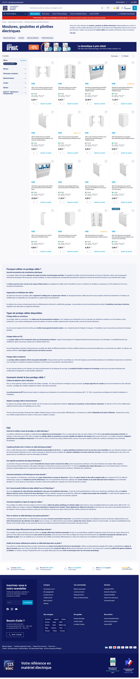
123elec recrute (48, 597)
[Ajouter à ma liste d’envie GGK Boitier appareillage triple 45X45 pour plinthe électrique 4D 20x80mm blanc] (52, 161)
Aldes (54, 625)
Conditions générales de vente (22, 646)
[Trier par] (129, 56)
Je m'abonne (27, 602)
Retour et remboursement (81, 597)
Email (9, 602)
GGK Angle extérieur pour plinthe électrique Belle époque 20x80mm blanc (123, 137)
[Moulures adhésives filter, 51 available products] (33, 38)
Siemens (53, 628)
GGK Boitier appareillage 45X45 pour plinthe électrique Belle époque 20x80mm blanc (122, 89)
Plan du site (51, 646)
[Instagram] (12, 609)
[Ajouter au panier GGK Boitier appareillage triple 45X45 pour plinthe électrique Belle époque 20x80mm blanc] (99, 103)
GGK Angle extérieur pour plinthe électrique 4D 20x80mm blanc (67, 236)
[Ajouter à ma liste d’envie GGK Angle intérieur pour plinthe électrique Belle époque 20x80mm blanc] (106, 210)
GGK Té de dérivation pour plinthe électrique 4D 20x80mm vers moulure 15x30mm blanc (95, 187)
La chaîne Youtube (79, 624)
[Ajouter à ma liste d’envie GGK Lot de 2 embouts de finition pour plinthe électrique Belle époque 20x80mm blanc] (106, 112)
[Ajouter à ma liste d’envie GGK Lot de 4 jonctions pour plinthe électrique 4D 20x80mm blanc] (52, 210)
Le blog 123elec (78, 621)
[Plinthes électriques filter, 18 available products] (47, 38)
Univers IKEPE (108, 624)
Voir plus (73, 33)
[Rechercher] (102, 8)
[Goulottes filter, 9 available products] (21, 38)
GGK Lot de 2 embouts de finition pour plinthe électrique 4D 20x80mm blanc (42, 88)
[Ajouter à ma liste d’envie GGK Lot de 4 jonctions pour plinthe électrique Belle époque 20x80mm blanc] (79, 112)
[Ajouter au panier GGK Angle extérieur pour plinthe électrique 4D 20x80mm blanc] (73, 251)
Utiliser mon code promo (111, 597)
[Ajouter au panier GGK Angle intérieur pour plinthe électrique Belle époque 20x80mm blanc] (99, 251)
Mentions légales (7, 646)
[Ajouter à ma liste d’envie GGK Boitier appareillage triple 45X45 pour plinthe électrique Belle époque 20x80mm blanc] (106, 63)
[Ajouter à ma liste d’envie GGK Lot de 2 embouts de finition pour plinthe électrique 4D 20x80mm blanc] (52, 63)
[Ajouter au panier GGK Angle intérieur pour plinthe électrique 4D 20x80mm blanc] (73, 103)
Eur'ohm (47, 622)
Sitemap (46, 603)
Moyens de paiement (79, 589)
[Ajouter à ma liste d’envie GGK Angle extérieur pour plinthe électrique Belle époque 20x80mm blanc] (133, 112)
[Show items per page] (115, 56)
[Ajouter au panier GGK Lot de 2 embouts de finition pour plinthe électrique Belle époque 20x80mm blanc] (99, 153)
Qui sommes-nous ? (49, 589)
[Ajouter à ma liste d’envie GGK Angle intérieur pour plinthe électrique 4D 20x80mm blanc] (79, 63)
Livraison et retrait (79, 592)
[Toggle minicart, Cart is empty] (135, 8)
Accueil (4, 22)
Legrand (56, 619)
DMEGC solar (62, 625)
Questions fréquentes (110, 592)
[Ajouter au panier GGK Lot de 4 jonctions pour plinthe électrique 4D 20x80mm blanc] (46, 251)
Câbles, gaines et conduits (15, 22)
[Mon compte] (126, 8)
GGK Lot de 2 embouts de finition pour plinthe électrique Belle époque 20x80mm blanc (95, 138)
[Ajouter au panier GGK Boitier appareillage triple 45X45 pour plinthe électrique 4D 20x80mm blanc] (46, 202)
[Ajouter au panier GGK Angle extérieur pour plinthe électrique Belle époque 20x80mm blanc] (126, 153)
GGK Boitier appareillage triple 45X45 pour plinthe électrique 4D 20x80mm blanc (42, 187)
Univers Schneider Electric (111, 618)
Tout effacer (23, 60)
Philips (55, 631)
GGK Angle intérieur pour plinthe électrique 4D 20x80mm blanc (67, 88)
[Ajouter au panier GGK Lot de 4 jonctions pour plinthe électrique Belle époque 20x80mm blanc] (73, 153)
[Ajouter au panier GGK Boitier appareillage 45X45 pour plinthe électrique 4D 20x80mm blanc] (73, 202)
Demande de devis (79, 594)
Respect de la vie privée (39, 646)
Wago (46, 628)
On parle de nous (48, 594)
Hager (54, 622)
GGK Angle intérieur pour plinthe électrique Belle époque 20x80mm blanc (96, 236)
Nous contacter (48, 600)
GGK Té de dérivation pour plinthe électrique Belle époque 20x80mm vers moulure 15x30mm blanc (42, 138)
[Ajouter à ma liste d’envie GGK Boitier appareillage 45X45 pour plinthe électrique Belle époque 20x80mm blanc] (133, 63)
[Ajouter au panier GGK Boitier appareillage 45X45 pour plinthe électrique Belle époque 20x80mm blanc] (126, 103)
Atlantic (47, 625)
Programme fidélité (109, 594)
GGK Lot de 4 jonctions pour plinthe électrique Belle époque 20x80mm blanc (69, 137)
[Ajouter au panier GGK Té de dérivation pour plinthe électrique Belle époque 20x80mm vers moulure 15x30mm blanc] (46, 153)
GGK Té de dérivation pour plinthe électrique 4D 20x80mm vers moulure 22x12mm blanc (122, 187)
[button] (131, 83)
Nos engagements (49, 592)
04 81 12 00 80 (15, 635)
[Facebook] (8, 609)
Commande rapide (109, 600)
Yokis (60, 628)
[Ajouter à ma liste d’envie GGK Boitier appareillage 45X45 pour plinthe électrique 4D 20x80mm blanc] (79, 161)
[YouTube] (16, 609)
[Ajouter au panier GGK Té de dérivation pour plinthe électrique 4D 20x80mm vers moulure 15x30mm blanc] (99, 202)
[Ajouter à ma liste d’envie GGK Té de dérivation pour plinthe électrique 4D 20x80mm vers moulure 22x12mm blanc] (133, 161)
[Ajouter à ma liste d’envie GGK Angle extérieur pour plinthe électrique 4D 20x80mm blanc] (79, 210)
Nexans (64, 619)
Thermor (47, 631)
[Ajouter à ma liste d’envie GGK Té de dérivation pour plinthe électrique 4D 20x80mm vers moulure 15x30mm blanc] (106, 161)
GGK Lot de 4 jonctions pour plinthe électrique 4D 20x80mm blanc (41, 236)
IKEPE (61, 622)
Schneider (48, 619)
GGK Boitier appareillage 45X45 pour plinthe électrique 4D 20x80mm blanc (68, 186)
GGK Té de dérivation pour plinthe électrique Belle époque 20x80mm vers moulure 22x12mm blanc (122, 237)
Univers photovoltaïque (110, 621)
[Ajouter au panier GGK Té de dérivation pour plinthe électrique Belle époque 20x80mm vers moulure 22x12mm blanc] (126, 251)
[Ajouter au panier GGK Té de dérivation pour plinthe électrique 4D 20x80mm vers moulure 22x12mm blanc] (126, 202)
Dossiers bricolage (79, 618)
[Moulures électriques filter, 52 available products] (9, 38)
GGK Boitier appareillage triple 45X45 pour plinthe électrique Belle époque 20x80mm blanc (95, 89)
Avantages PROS (109, 589)
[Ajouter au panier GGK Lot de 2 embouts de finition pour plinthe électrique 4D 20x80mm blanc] (46, 103)
